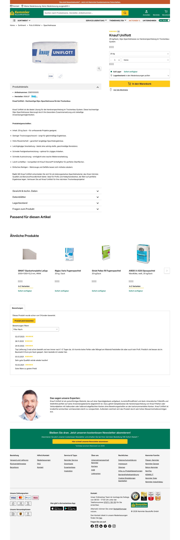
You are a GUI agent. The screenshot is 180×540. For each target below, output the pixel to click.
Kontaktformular (120, 509)
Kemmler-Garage (152, 464)
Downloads (68, 464)
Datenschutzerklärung (127, 460)
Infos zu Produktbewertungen (130, 471)
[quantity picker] (115, 60)
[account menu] (146, 13)
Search (125, 12)
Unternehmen (149, 20)
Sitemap (121, 467)
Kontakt (40, 467)
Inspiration (68, 471)
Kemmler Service (71, 460)
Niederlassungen (43, 460)
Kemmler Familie (152, 455)
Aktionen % (134, 20)
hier (100, 518)
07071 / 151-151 (110, 502)
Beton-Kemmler (151, 467)
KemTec (148, 471)
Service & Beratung (95, 20)
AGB (93, 470)
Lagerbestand (19, 203)
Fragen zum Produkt (23, 209)
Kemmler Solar (151, 478)
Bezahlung (14, 467)
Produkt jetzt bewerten (24, 321)
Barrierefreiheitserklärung (128, 474)
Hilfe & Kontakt (43, 455)
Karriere (94, 466)
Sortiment (20, 20)
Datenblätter (19, 197)
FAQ (39, 464)
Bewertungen (17, 308)
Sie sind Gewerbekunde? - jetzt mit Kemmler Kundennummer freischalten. (90, 2)
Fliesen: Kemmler (152, 460)
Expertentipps (69, 467)
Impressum (122, 464)
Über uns (95, 455)
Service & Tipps (70, 455)
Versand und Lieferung (19, 460)
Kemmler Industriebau (154, 482)
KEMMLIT (149, 474)
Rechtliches (123, 455)
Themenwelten (116, 20)
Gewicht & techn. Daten (25, 191)
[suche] (86, 12)
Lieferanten (95, 473)
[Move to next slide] (167, 271)
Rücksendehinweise (18, 464)
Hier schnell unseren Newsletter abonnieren (90, 441)
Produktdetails (20, 86)
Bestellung (14, 455)
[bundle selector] (146, 59)
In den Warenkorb (139, 83)
